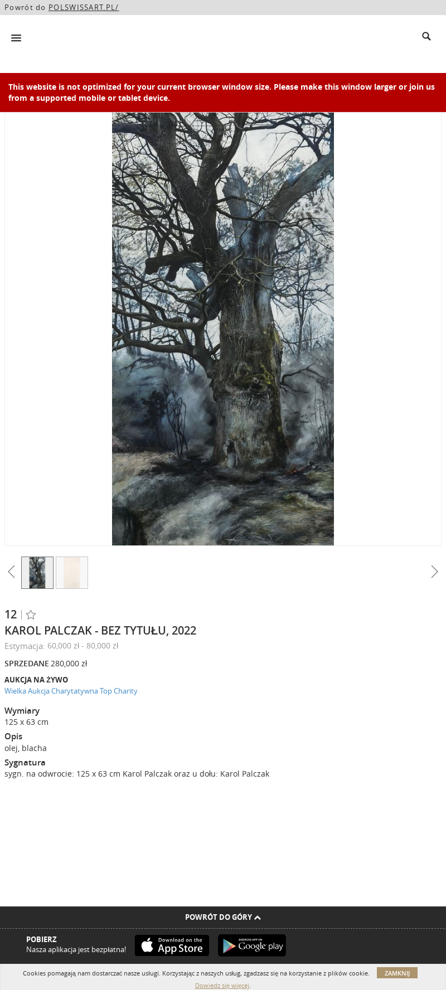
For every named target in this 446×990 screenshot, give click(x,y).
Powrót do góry (223, 917)
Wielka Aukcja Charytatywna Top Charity (71, 691)
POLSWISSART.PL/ (84, 7)
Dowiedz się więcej (222, 985)
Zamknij (397, 973)
